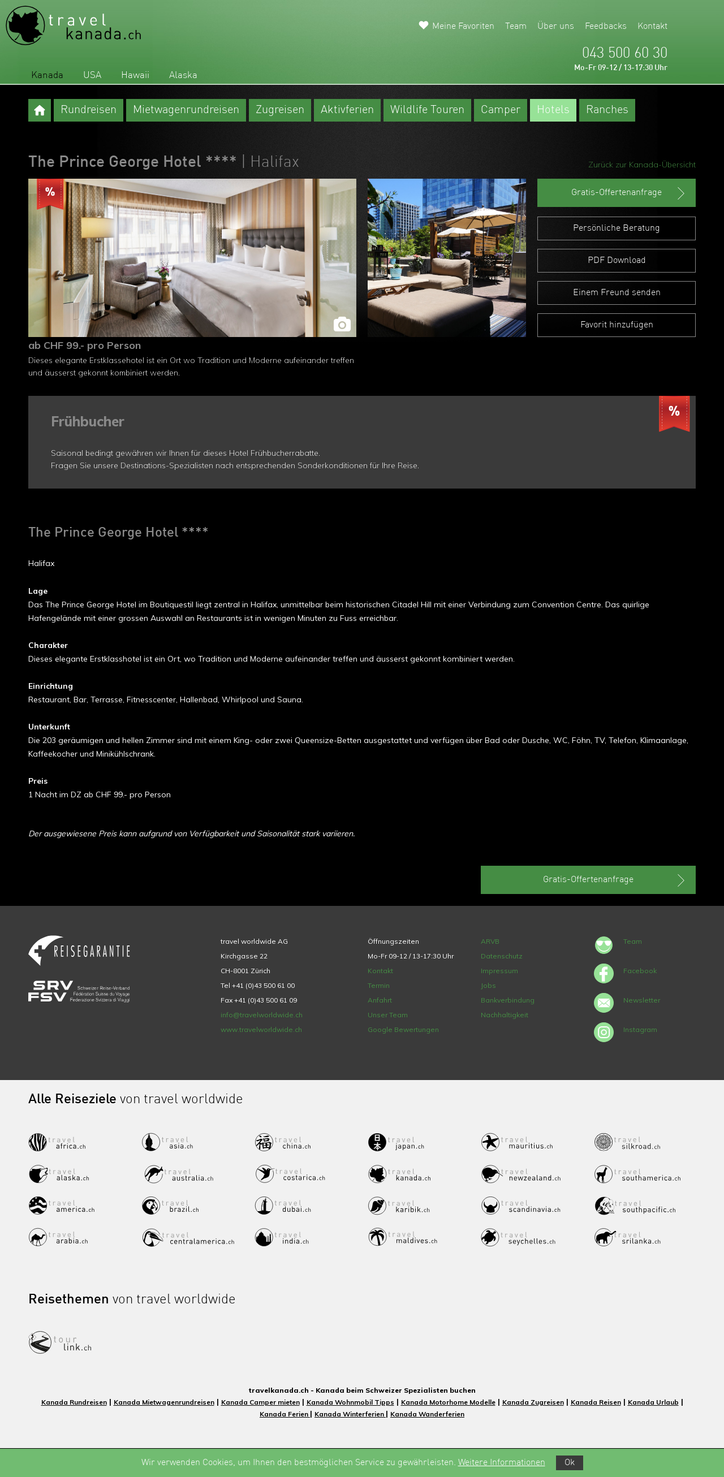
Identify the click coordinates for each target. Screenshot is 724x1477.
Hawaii (135, 75)
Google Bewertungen (403, 1029)
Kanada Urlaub (653, 1402)
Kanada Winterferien (350, 1414)
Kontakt (652, 26)
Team (516, 26)
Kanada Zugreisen (533, 1402)
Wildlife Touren (427, 110)
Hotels (553, 110)
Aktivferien (347, 110)
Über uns (555, 26)
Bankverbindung (508, 1000)
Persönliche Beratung (616, 228)
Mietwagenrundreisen (186, 110)
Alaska (183, 75)
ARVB (490, 941)
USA (92, 75)
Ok (569, 1462)
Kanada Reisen (596, 1402)
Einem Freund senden (617, 292)
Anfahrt (380, 1000)
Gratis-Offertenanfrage (629, 193)
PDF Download (617, 260)
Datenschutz (502, 956)
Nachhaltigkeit (504, 1014)
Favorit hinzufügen (616, 325)
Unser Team (388, 1014)
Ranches (607, 110)
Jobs (488, 985)
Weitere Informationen (501, 1462)
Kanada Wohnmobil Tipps (350, 1402)
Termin (379, 985)
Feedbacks (606, 26)
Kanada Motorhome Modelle (448, 1402)
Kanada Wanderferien (427, 1414)
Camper (500, 110)
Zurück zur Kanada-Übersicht (642, 164)
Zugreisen (280, 110)
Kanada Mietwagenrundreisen (164, 1402)
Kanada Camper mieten (260, 1402)
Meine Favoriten (463, 26)
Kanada (47, 75)
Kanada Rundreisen (74, 1402)
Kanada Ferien (285, 1414)
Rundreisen (89, 110)
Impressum (499, 970)
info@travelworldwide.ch (262, 1014)
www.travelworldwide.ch (261, 1029)
